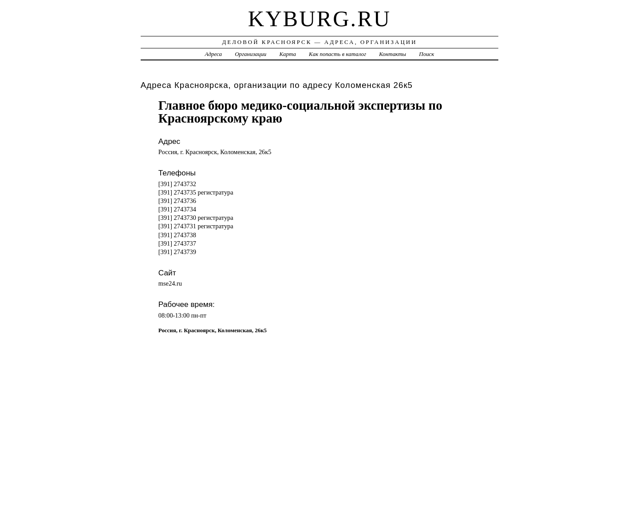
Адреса (213, 54)
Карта (288, 54)
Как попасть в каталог (337, 54)
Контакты (392, 54)
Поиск (426, 54)
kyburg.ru (319, 18)
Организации (250, 54)
